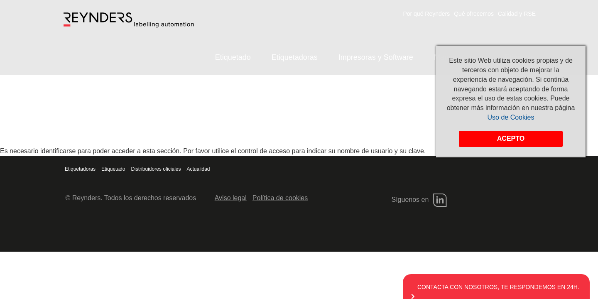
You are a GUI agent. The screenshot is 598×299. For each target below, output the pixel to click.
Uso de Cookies (511, 117)
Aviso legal (231, 197)
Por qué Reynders (426, 13)
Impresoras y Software (375, 57)
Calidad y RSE (517, 13)
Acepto (510, 138)
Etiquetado (233, 57)
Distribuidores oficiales (156, 169)
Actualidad (198, 169)
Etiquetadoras (295, 57)
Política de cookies (280, 197)
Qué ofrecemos (474, 13)
